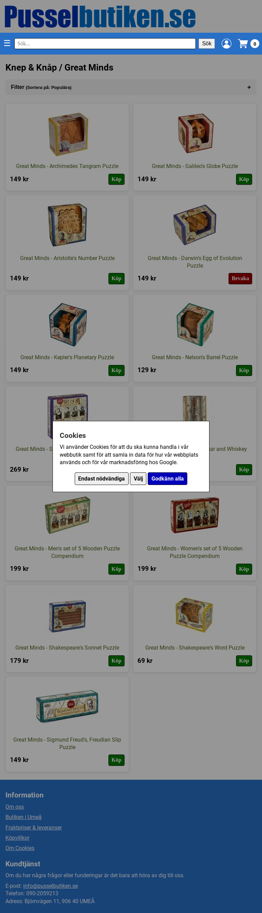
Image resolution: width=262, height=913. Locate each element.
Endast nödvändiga (101, 478)
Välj (138, 478)
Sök (207, 43)
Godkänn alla (167, 478)
